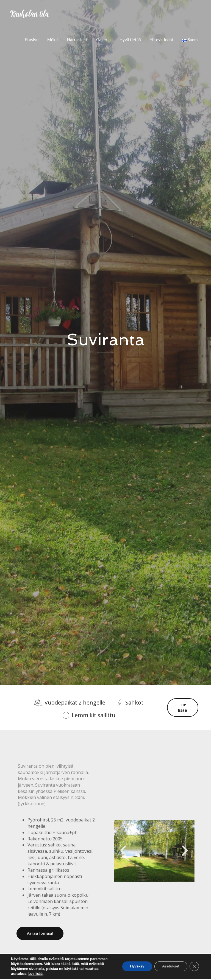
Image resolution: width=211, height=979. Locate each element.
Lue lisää (182, 707)
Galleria (103, 39)
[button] (123, 851)
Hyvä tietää (130, 39)
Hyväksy (134, 966)
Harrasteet (77, 39)
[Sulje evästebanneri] (194, 966)
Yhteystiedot (161, 39)
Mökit (52, 39)
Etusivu (31, 39)
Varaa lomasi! (40, 933)
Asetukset (170, 966)
